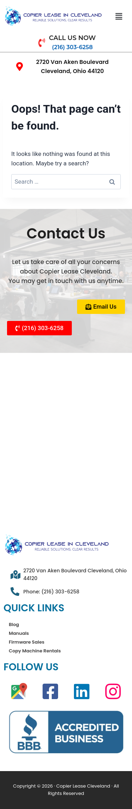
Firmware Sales (26, 642)
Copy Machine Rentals (35, 650)
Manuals (19, 633)
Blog (14, 624)
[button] (119, 16)
